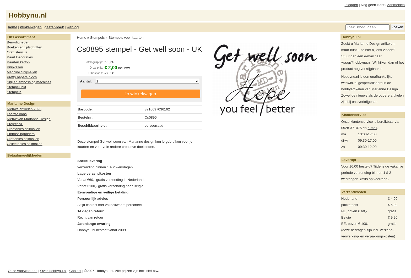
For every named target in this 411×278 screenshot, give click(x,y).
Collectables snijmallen (24, 144)
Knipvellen (15, 67)
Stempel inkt (16, 87)
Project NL (15, 124)
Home (81, 38)
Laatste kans (17, 114)
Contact (75, 271)
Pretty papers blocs (22, 77)
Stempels (14, 92)
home (12, 27)
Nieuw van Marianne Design (29, 119)
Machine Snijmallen (22, 72)
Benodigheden (18, 42)
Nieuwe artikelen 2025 (24, 109)
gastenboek (54, 27)
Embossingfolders (21, 134)
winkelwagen (30, 27)
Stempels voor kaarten (126, 38)
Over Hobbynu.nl (53, 271)
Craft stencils (17, 52)
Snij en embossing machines (29, 82)
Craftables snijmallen (23, 139)
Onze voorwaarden (22, 271)
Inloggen (351, 5)
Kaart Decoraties (20, 57)
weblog (73, 27)
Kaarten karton (18, 62)
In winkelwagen (140, 94)
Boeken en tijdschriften (24, 47)
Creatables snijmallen (23, 129)
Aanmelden (396, 5)
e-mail (372, 128)
